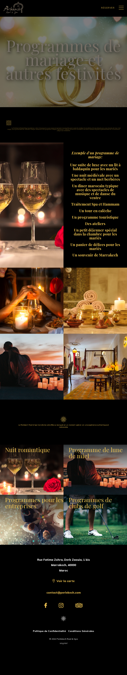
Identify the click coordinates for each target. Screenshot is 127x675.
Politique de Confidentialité (49, 657)
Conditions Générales (81, 657)
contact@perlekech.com (63, 619)
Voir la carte (66, 607)
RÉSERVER (107, 7)
